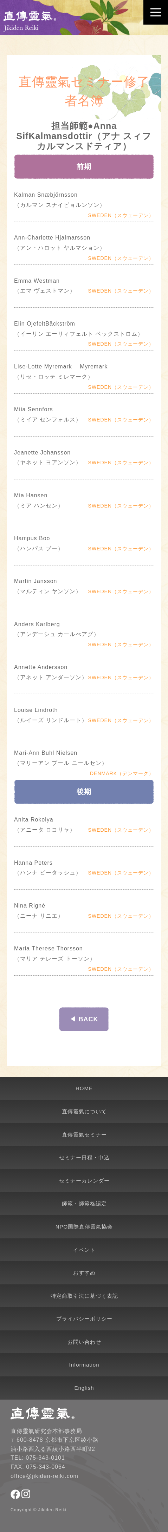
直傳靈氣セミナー (84, 1135)
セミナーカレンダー (84, 1181)
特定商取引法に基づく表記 (84, 1296)
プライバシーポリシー (84, 1319)
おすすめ (84, 1273)
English (84, 1388)
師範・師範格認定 (84, 1203)
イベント (84, 1250)
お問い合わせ (84, 1342)
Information (84, 1365)
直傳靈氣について (84, 1111)
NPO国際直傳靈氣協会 (84, 1227)
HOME (84, 1088)
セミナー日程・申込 (84, 1157)
